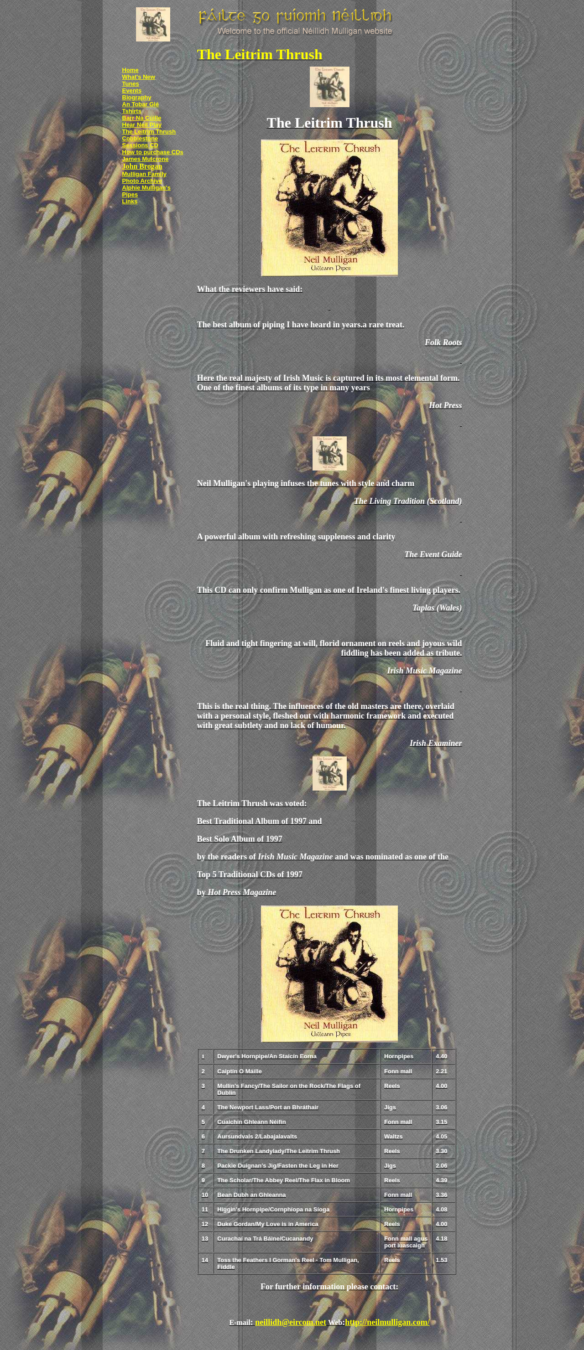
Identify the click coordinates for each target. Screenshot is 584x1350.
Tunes (130, 83)
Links (130, 201)
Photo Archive (142, 180)
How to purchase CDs (152, 152)
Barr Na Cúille (142, 117)
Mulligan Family (144, 174)
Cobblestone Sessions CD (140, 142)
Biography (136, 97)
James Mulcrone (145, 158)
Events (132, 90)
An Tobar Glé (140, 104)
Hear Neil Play (142, 124)
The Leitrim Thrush (149, 131)
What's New (138, 76)
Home (130, 70)
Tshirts (131, 111)
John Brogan (142, 166)
